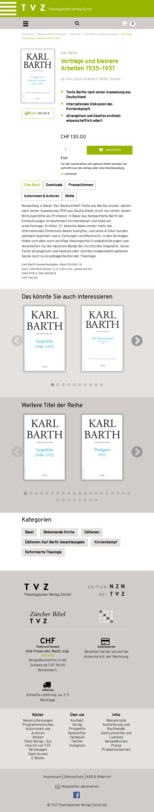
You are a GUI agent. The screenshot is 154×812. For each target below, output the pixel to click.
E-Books (37, 758)
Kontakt (77, 721)
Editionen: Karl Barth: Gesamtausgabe (54, 542)
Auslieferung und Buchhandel (116, 727)
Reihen (38, 737)
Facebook (77, 737)
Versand (47, 655)
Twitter (77, 741)
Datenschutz (74, 777)
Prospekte (77, 729)
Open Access (38, 754)
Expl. (65, 158)
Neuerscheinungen (38, 721)
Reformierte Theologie (43, 552)
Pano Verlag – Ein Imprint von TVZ (37, 743)
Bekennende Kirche (59, 532)
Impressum (52, 777)
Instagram (77, 746)
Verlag (77, 725)
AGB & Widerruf (98, 777)
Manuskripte (116, 721)
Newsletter (77, 733)
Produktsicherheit (116, 750)
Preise (116, 746)
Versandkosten (116, 741)
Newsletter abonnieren (77, 787)
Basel (29, 532)
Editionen (91, 532)
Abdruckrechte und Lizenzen (116, 735)
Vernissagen (38, 750)
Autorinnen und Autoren (38, 731)
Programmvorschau (38, 725)
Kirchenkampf (105, 542)
